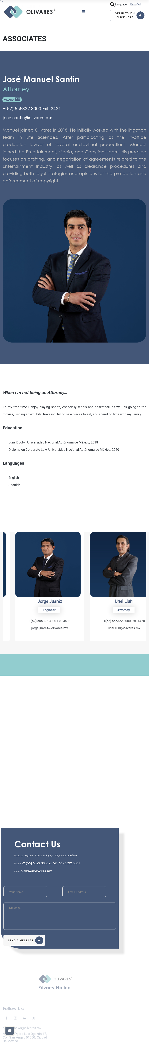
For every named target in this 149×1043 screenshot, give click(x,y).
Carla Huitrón (37, 601)
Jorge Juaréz (112, 601)
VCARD (12, 99)
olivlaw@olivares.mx (36, 871)
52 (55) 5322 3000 (34, 863)
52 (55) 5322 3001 (66, 863)
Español (135, 4)
